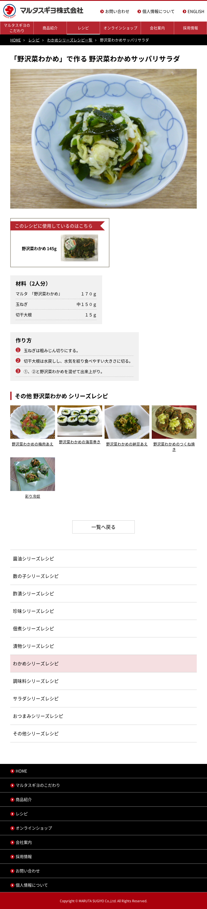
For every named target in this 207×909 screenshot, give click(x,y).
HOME (15, 40)
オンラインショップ (120, 27)
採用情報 (190, 27)
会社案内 (157, 27)
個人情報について (158, 11)
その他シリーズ (29, 733)
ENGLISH (196, 11)
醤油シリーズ (26, 558)
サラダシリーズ (29, 698)
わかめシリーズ (29, 663)
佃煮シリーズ (26, 628)
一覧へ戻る (103, 527)
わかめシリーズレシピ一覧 (69, 40)
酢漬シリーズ (26, 593)
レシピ (83, 27)
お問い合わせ (117, 11)
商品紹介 (50, 27)
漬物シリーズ (26, 646)
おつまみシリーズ (31, 716)
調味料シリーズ (29, 681)
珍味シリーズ (26, 611)
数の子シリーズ (29, 576)
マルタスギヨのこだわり (17, 27)
